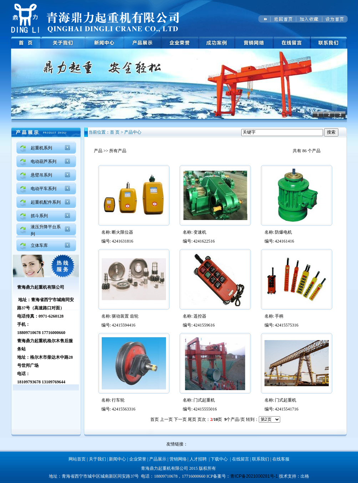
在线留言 (240, 459)
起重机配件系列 (46, 202)
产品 (98, 150)
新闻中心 (117, 459)
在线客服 (280, 459)
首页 (154, 419)
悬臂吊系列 (41, 175)
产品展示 (157, 459)
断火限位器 (122, 232)
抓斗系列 (39, 215)
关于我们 (97, 459)
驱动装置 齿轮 (125, 316)
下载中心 (219, 459)
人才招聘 (198, 459)
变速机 (199, 232)
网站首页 (77, 459)
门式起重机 (204, 400)
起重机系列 (41, 147)
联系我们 (260, 459)
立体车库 (39, 245)
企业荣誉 (137, 459)
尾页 (192, 419)
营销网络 (178, 459)
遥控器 (199, 316)
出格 (305, 476)
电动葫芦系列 (43, 161)
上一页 (166, 419)
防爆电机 (283, 232)
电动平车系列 (43, 188)
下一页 (180, 419)
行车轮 (118, 400)
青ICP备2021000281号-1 (254, 476)
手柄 (279, 316)
